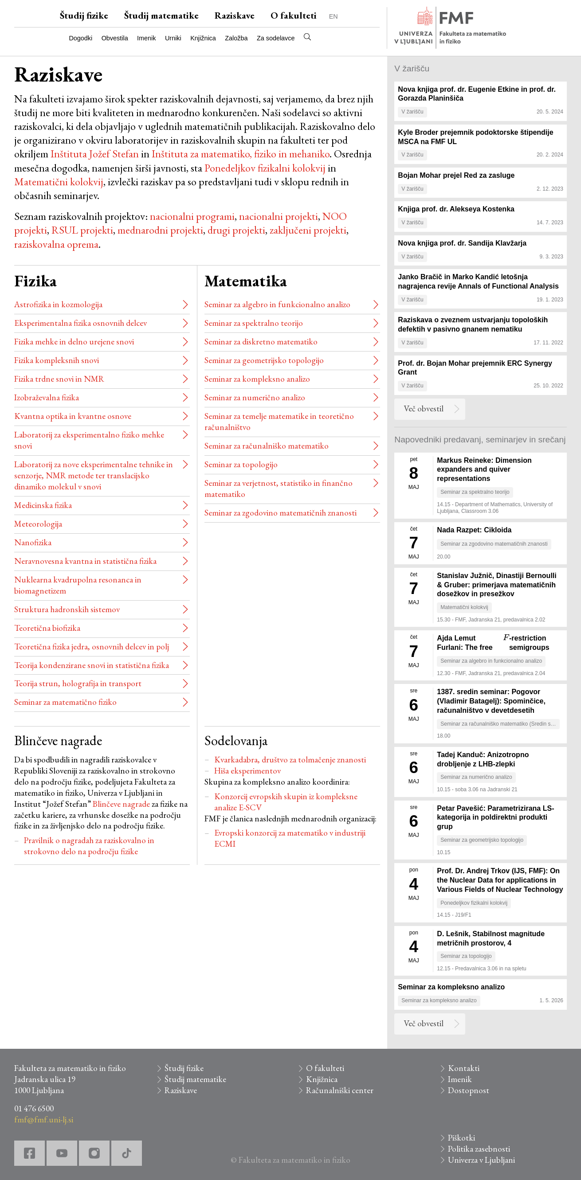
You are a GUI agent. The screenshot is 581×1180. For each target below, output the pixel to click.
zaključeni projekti (308, 230)
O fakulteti (294, 15)
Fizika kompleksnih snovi (56, 360)
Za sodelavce (276, 38)
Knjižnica (203, 38)
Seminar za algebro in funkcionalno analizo (277, 304)
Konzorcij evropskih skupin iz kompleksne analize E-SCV (285, 802)
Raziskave (235, 15)
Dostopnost (468, 1090)
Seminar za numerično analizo (254, 397)
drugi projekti (236, 230)
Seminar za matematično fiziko (65, 701)
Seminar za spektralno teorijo (253, 322)
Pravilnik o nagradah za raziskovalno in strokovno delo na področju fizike (89, 846)
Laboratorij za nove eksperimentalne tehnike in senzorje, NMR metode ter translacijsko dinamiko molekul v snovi (93, 475)
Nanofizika (32, 542)
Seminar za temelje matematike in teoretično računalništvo (279, 421)
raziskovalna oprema (56, 244)
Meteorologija (38, 523)
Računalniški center (339, 1090)
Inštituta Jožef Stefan (95, 153)
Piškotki (461, 1137)
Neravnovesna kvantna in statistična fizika (85, 561)
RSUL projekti (81, 230)
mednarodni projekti (160, 230)
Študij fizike (84, 15)
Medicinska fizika (43, 505)
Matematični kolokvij (58, 181)
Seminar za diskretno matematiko (261, 341)
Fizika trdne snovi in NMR (59, 378)
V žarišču (411, 68)
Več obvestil (424, 408)
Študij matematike (161, 15)
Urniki (173, 38)
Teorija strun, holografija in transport (77, 683)
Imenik (146, 38)
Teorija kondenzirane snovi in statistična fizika (91, 665)
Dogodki (80, 38)
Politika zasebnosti (479, 1148)
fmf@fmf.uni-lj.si (43, 1119)
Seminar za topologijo (241, 464)
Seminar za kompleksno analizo (257, 378)
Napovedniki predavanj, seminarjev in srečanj (479, 439)
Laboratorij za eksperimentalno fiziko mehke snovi (89, 440)
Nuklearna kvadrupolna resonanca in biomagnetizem (77, 585)
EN (333, 16)
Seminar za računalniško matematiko (266, 445)
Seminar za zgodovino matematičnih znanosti (280, 512)
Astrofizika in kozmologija (58, 304)
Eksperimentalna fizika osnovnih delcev (80, 322)
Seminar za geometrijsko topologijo (264, 360)
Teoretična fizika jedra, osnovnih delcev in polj (91, 646)
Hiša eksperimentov (247, 770)
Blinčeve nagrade (121, 803)
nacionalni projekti (278, 216)
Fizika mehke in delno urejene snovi (74, 341)
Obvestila (115, 38)
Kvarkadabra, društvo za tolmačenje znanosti (290, 759)
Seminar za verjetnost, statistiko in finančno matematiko (278, 488)
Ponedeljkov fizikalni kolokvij (265, 168)
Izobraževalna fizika (46, 397)
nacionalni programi (192, 216)
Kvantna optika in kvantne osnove (72, 416)
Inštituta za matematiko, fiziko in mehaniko (241, 153)
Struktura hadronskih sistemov (67, 609)
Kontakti (463, 1068)
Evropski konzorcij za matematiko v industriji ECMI (289, 838)
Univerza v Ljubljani (481, 1159)
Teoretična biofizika (47, 627)
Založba (236, 38)
